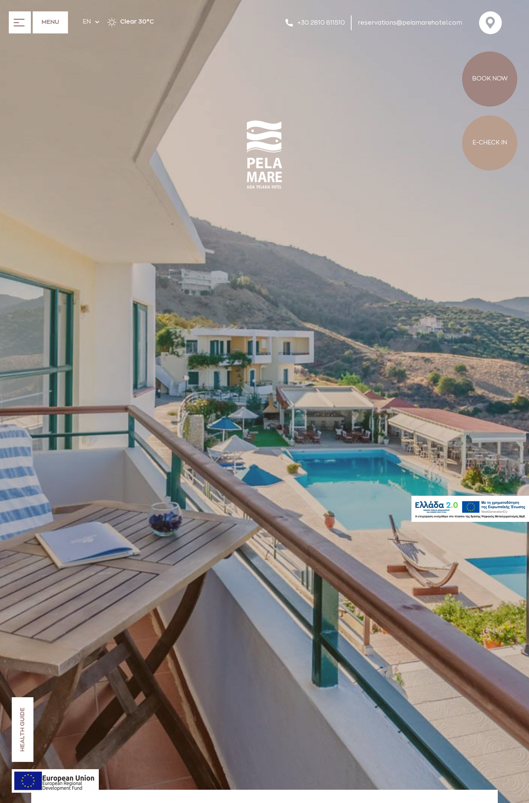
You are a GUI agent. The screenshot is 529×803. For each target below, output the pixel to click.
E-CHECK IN (489, 143)
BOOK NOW (490, 79)
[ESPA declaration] (55, 781)
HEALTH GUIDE (22, 729)
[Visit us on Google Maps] (492, 23)
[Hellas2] (470, 509)
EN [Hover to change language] (91, 22)
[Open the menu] (38, 22)
